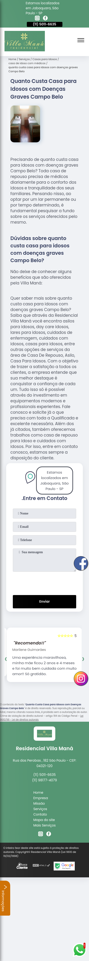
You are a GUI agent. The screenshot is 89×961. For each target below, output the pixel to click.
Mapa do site (44, 819)
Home (38, 792)
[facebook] (45, 19)
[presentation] (45, 582)
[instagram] (37, 19)
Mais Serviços (44, 825)
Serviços (40, 809)
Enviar (44, 601)
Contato (40, 814)
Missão (39, 803)
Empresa (40, 798)
